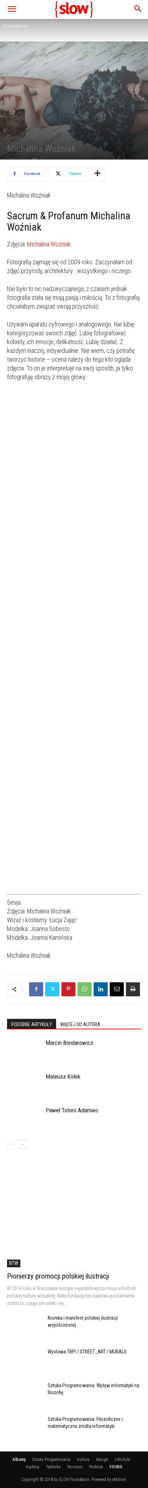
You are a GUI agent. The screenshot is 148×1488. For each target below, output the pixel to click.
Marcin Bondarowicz (69, 1042)
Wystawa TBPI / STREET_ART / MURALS (87, 1351)
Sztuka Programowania (51, 1459)
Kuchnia (32, 1466)
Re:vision (74, 1466)
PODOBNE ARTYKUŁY (31, 1024)
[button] (12, 9)
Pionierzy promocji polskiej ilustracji (58, 1276)
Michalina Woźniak (49, 244)
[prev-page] (11, 1144)
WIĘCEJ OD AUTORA (80, 1024)
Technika (53, 1466)
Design (102, 1459)
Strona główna (15, 26)
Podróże (96, 1466)
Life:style (122, 1459)
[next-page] (22, 1144)
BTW (13, 1263)
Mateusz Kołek (63, 1076)
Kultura (83, 1459)
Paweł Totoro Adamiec (72, 1110)
